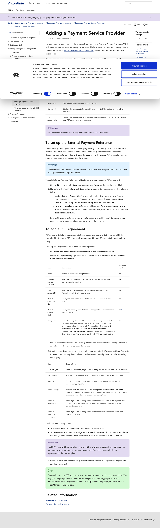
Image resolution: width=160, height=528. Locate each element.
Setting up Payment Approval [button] (22, 88)
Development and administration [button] (21, 117)
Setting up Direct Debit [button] (20, 81)
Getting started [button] (15, 45)
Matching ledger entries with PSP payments (26, 109)
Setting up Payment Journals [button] (22, 77)
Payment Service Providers (57, 504)
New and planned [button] (15, 41)
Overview (15, 52)
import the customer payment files (79, 50)
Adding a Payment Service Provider (24, 102)
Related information (143, 63)
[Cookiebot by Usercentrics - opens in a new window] (16, 34)
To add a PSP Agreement (141, 58)
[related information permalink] (78, 495)
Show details (131, 34)
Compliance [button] (13, 121)
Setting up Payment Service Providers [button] (21, 93)
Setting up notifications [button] (20, 69)
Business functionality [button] (17, 114)
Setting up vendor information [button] (22, 66)
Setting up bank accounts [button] (20, 62)
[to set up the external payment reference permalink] (113, 142)
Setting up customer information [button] (23, 73)
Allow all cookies (139, 7)
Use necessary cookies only (139, 23)
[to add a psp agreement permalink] (86, 229)
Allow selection (139, 15)
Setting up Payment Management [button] (22, 48)
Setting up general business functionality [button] (21, 57)
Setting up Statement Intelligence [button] (23, 84)
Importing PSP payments (56, 500)
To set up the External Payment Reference (143, 51)
